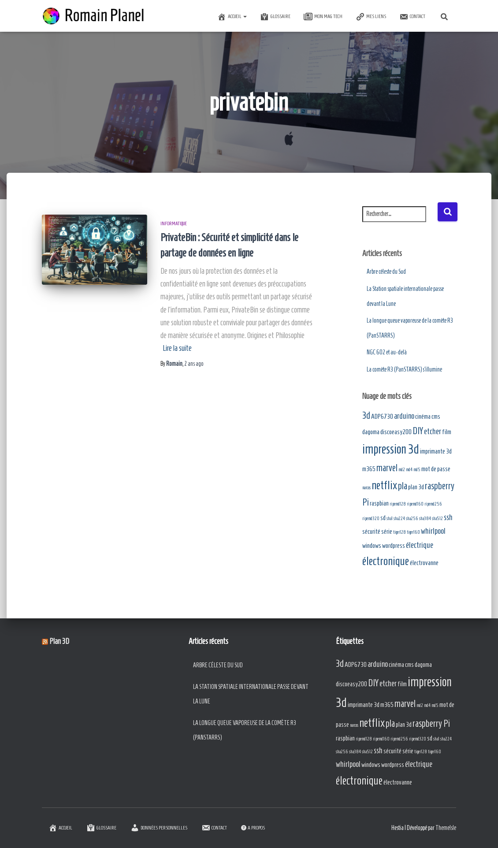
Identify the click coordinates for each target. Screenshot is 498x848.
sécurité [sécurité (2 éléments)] (371, 531)
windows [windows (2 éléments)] (371, 545)
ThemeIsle (445, 828)
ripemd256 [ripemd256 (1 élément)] (433, 503)
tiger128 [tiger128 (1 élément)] (399, 532)
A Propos (253, 827)
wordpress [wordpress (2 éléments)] (393, 545)
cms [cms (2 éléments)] (435, 416)
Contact (412, 16)
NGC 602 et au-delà (387, 352)
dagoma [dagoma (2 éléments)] (370, 431)
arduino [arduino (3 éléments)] (404, 415)
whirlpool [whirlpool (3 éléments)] (433, 531)
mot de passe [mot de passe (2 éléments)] (435, 468)
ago (194, 364)
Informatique (173, 223)
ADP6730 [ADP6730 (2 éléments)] (382, 416)
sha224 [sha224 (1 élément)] (399, 518)
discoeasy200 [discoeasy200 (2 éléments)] (396, 431)
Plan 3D (59, 641)
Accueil (232, 16)
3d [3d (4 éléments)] (366, 415)
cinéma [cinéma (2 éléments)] (423, 416)
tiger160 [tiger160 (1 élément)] (413, 532)
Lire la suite (177, 348)
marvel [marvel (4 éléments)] (387, 467)
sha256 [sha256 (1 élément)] (412, 518)
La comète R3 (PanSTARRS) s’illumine (404, 369)
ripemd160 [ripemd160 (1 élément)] (415, 503)
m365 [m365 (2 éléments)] (368, 468)
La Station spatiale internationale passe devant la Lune (250, 694)
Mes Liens (371, 16)
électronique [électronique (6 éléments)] (385, 560)
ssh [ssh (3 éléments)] (448, 517)
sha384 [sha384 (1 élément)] (425, 518)
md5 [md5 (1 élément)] (416, 469)
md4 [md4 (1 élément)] (409, 469)
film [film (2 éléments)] (446, 431)
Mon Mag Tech (323, 16)
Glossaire (275, 16)
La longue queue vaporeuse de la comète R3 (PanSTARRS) (244, 730)
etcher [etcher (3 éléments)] (432, 431)
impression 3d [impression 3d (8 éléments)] (390, 449)
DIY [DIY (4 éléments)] (418, 430)
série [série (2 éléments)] (386, 531)
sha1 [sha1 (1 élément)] (390, 518)
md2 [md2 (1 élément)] (401, 469)
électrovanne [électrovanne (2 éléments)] (424, 562)
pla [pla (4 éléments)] (402, 485)
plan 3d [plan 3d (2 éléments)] (416, 487)
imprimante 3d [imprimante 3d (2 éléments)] (436, 451)
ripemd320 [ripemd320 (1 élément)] (370, 518)
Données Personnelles (158, 827)
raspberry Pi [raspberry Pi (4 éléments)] (431, 723)
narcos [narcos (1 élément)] (366, 487)
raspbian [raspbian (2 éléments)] (379, 503)
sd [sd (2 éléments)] (383, 517)
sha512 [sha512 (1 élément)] (437, 518)
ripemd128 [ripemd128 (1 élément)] (398, 503)
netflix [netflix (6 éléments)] (384, 485)
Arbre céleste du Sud (386, 271)
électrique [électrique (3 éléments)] (419, 545)
